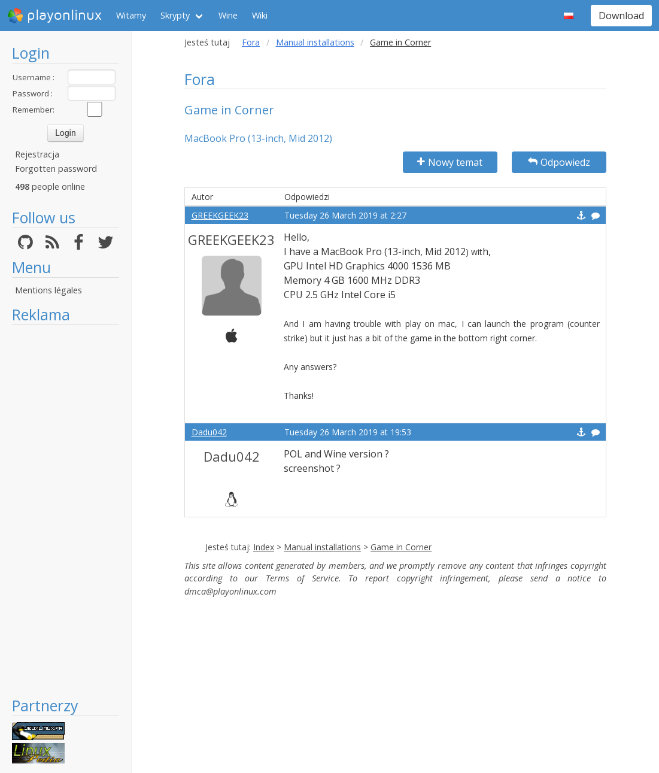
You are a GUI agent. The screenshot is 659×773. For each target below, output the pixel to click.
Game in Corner (401, 547)
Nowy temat (449, 162)
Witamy (131, 15)
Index (263, 547)
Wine (228, 15)
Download (621, 15)
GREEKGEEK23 (220, 215)
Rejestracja (37, 154)
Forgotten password (56, 168)
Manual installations (315, 42)
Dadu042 (209, 432)
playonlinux (54, 15)
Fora (251, 42)
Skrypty (175, 15)
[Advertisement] (65, 510)
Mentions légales (48, 290)
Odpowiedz (559, 162)
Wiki (260, 15)
